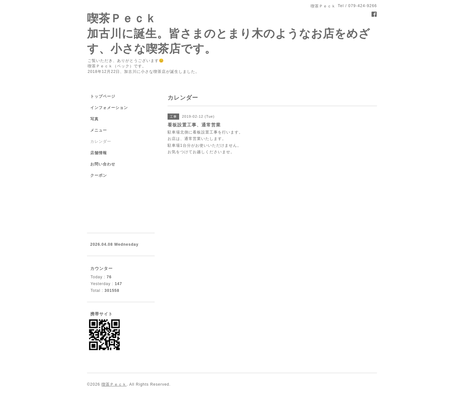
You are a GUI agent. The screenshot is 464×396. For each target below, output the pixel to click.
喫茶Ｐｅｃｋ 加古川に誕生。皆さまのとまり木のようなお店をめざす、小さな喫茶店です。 (228, 33)
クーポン (98, 175)
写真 (94, 119)
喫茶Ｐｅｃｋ (114, 384)
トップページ (102, 96)
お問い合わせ (102, 164)
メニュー (98, 130)
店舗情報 (98, 153)
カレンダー (100, 141)
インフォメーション (109, 107)
